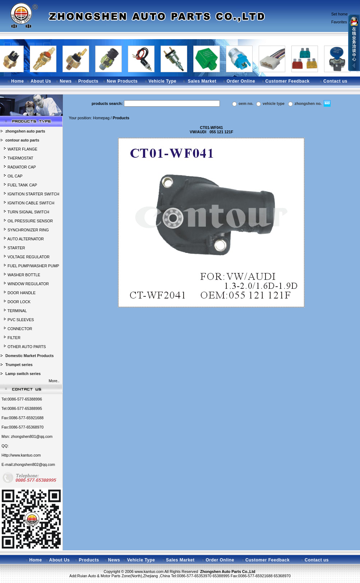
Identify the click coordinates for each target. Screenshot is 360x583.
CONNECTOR (20, 329)
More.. (55, 381)
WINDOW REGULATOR (28, 284)
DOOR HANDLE (22, 293)
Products (88, 81)
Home (17, 81)
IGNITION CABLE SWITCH (31, 203)
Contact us (335, 81)
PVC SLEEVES (21, 320)
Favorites (339, 22)
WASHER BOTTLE (24, 275)
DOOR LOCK (19, 302)
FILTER (14, 338)
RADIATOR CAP (22, 167)
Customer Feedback (288, 81)
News (65, 81)
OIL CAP (15, 176)
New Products (122, 81)
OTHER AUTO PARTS (27, 346)
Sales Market (202, 81)
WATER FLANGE (22, 149)
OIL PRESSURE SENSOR (30, 221)
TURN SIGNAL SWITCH (28, 212)
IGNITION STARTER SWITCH (33, 194)
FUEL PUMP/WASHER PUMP (33, 266)
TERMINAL (17, 311)
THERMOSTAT (20, 158)
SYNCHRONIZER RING (28, 230)
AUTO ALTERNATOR (25, 239)
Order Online (241, 81)
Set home (339, 14)
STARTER (16, 248)
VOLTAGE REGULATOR (29, 257)
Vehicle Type (162, 81)
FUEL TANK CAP (22, 185)
